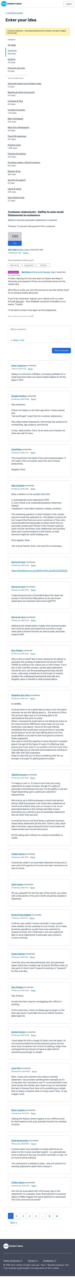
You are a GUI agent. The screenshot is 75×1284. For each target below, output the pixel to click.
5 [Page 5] (36, 1216)
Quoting (11, 59)
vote (14, 243)
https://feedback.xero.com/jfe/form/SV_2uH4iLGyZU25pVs (39, 570)
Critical (45, 265)
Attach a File (18, 340)
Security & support (17, 180)
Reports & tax (14, 171)
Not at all (15, 265)
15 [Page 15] (50, 1216)
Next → (13, 1222)
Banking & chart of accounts (21, 92)
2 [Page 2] (16, 1216)
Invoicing (12, 50)
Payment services (16, 68)
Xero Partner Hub (16, 197)
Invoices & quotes (16, 110)
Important (29, 265)
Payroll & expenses (17, 136)
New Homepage (15, 118)
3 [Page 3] (23, 1216)
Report (30, 369)
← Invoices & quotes (14, 13)
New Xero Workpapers (18, 127)
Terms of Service (13, 1261)
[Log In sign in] (69, 4)
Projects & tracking (17, 153)
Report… (26, 253)
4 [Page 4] (29, 1216)
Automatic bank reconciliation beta (24, 83)
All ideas (12, 45)
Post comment (61, 350)
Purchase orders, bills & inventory (24, 162)
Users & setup (14, 188)
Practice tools (14, 145)
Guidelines (50, 1261)
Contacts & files (15, 101)
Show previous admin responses (20, 316)
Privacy (33, 1261)
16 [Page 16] (57, 1216)
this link (20, 301)
